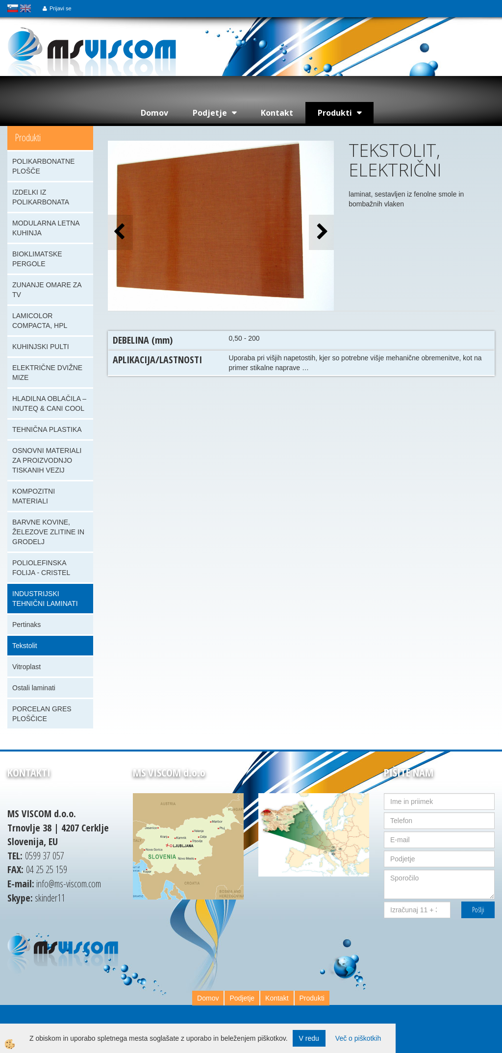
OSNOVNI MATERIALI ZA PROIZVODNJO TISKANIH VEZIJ (46, 460)
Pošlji (478, 909)
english (25, 8)
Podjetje (210, 112)
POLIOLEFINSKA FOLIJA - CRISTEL (41, 568)
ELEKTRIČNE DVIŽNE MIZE (47, 372)
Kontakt (277, 112)
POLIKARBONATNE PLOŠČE (43, 166)
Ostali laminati (33, 688)
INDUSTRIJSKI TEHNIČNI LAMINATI (45, 598)
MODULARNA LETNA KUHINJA (46, 228)
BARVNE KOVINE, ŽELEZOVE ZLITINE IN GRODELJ (48, 532)
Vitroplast (26, 667)
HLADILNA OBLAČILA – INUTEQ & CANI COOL (49, 403)
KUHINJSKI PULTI (40, 347)
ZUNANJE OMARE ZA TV (47, 290)
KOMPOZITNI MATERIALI (33, 496)
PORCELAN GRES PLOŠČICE (42, 714)
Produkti (335, 112)
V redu (309, 1038)
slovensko (12, 8)
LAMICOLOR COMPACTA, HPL (39, 320)
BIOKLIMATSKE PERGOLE (37, 259)
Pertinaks (26, 624)
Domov (154, 112)
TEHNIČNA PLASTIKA (47, 429)
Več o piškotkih (358, 1038)
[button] (321, 232)
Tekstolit (24, 646)
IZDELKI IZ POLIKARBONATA (40, 197)
